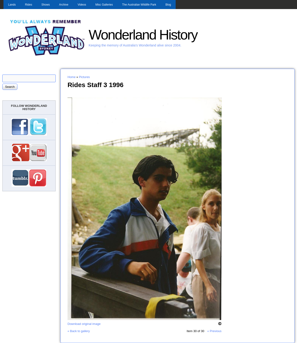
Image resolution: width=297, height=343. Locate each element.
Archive (63, 4)
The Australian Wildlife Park (139, 4)
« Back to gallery (79, 331)
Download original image (84, 324)
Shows (45, 4)
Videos (81, 4)
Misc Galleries (104, 4)
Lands (12, 4)
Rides (28, 4)
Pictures (84, 77)
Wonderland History (143, 34)
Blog (168, 4)
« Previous (214, 331)
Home (72, 77)
